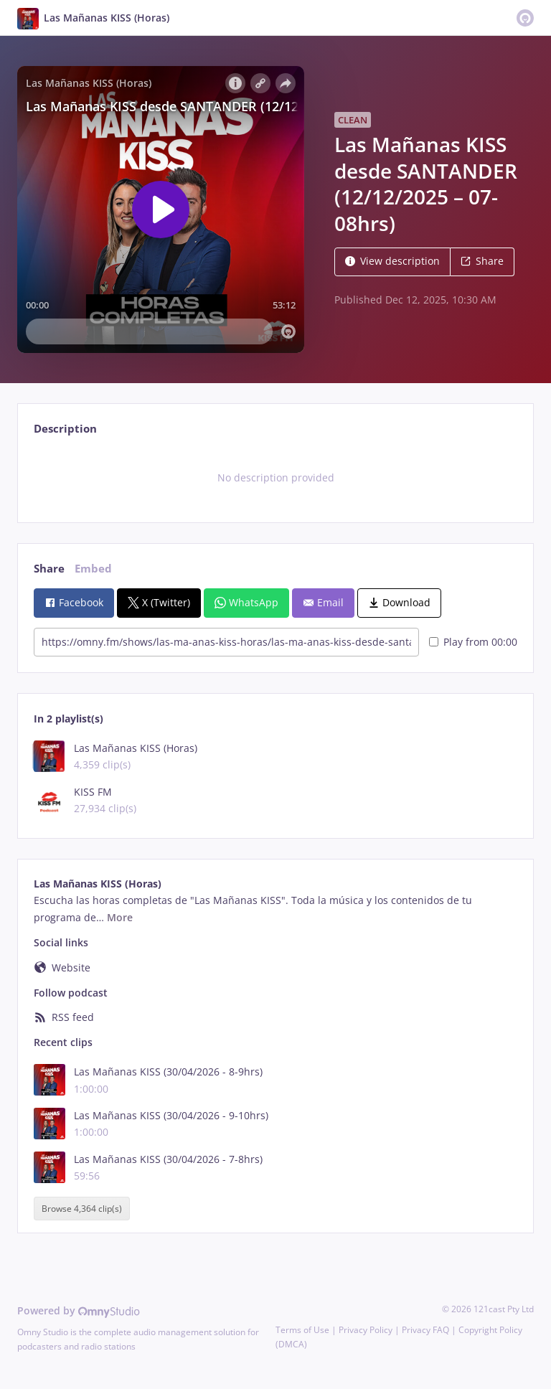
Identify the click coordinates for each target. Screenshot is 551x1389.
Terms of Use (302, 1330)
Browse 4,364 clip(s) (82, 1208)
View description (392, 261)
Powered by (78, 1310)
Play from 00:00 (473, 642)
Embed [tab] (93, 568)
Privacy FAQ (425, 1330)
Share (482, 261)
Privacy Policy (365, 1330)
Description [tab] (65, 428)
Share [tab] (49, 568)
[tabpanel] (275, 478)
